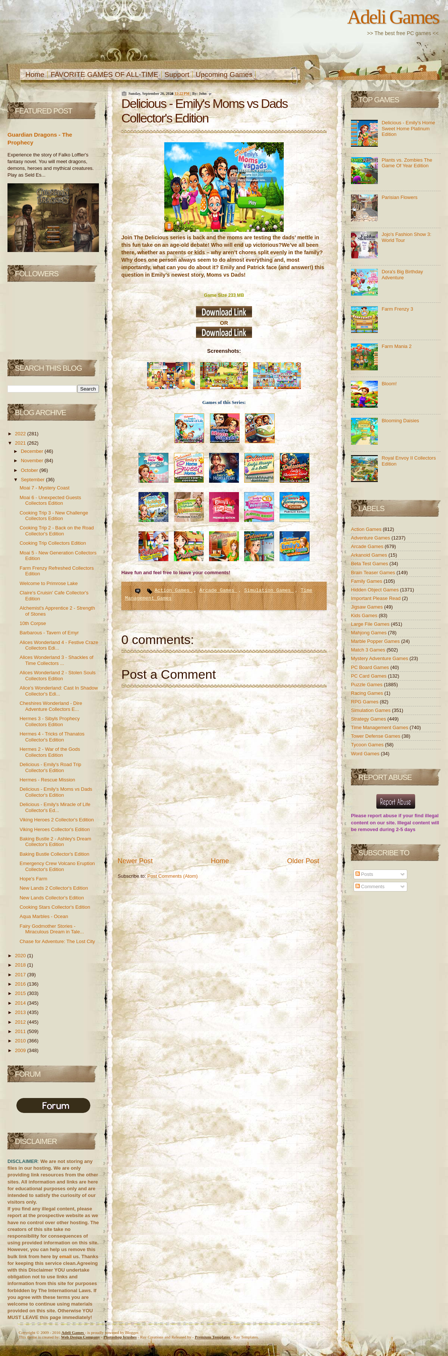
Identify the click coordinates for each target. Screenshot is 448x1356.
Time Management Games (380, 727)
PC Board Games (371, 667)
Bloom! (389, 383)
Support (177, 74)
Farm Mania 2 (396, 346)
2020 (21, 955)
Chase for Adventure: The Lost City (57, 941)
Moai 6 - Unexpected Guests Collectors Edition (50, 500)
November (33, 460)
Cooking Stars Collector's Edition (54, 907)
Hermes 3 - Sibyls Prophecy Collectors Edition (49, 721)
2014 (21, 1003)
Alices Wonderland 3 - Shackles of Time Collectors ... (56, 660)
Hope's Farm (33, 878)
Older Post (303, 861)
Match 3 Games (368, 650)
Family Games (367, 581)
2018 (21, 965)
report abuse (382, 815)
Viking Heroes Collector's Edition (54, 829)
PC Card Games (369, 676)
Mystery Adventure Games (380, 658)
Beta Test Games (370, 563)
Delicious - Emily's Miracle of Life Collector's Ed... (54, 807)
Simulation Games (269, 590)
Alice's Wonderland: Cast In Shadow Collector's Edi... (58, 691)
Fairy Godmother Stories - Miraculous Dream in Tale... (51, 929)
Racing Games (368, 693)
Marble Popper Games (376, 641)
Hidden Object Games (375, 590)
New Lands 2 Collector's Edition (53, 888)
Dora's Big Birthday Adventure (402, 274)
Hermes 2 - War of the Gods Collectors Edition (49, 752)
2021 (21, 443)
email (65, 1256)
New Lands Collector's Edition (51, 898)
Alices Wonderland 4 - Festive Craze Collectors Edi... (58, 645)
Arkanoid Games (369, 555)
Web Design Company (80, 1337)
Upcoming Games (224, 74)
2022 (21, 433)
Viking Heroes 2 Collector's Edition (56, 819)
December (33, 451)
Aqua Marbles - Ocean (43, 916)
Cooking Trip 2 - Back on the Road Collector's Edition (56, 531)
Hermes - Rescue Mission (47, 780)
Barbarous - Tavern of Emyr (49, 632)
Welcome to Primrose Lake (48, 583)
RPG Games (365, 702)
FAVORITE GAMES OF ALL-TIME (104, 74)
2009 (21, 1050)
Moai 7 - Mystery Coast (44, 488)
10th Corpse (32, 623)
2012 (21, 1022)
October (30, 470)
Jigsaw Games (367, 607)
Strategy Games (369, 719)
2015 (21, 993)
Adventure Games (371, 538)
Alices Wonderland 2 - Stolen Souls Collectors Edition (57, 675)
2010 (21, 1041)
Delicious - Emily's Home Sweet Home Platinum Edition (408, 128)
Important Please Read (376, 598)
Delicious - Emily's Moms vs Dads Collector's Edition (55, 792)
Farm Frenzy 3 (397, 309)
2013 (21, 1012)
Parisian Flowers (399, 197)
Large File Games (371, 624)
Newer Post (135, 861)
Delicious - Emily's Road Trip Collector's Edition (50, 767)
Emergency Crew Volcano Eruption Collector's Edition (57, 866)
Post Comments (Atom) (172, 876)
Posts (364, 874)
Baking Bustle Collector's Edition (54, 854)
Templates (213, 1337)
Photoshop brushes (120, 1337)
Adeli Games (393, 17)
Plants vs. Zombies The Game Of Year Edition (407, 163)
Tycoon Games (368, 744)
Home (34, 74)
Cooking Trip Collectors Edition (52, 543)
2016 (21, 984)
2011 (21, 1031)
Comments (370, 886)
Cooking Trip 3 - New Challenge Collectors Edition (53, 516)
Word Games (366, 753)
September (33, 479)
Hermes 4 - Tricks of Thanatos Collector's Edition (51, 737)
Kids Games (365, 615)
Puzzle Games (367, 684)
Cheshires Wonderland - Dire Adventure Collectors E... (50, 706)
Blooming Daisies (400, 420)
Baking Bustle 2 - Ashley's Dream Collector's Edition (55, 842)
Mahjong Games (369, 632)
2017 (21, 974)
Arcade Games (218, 590)
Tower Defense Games (376, 736)
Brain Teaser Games (373, 572)
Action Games (173, 590)
